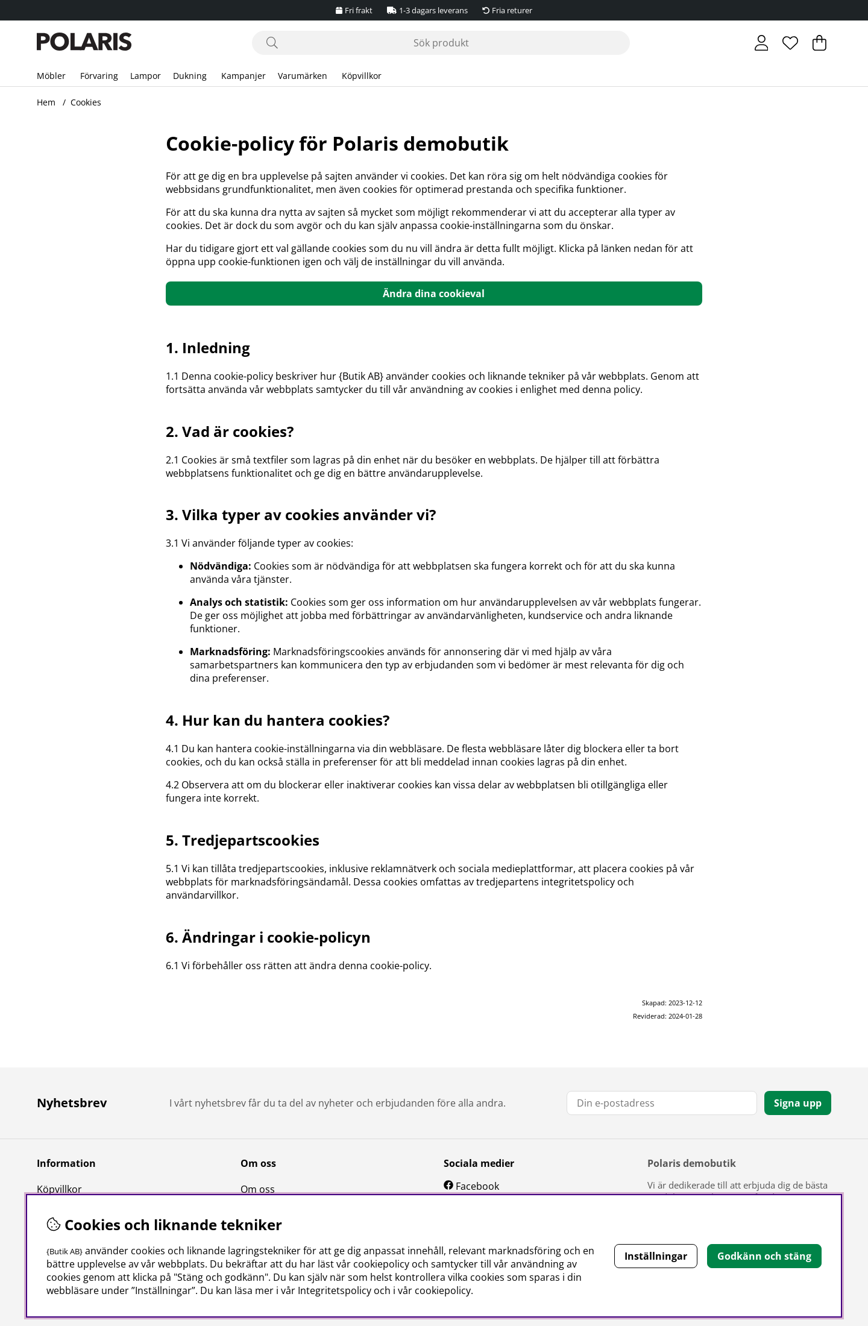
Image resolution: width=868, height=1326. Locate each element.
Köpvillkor (362, 75)
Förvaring (99, 75)
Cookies (86, 102)
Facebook (477, 1186)
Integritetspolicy (334, 1290)
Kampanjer (243, 75)
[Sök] (441, 43)
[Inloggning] (761, 42)
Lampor (145, 75)
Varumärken (302, 75)
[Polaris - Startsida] (84, 43)
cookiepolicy (443, 1290)
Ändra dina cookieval (434, 293)
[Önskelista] (790, 42)
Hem (46, 102)
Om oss (258, 1189)
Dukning (190, 75)
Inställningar (655, 1256)
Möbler (51, 75)
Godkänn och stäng (764, 1256)
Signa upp (798, 1103)
